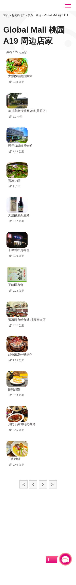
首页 (6, 15)
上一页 (33, 484)
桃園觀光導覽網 (19, 5)
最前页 (23, 484)
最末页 (53, 484)
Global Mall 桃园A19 (56, 15)
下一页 (43, 484)
